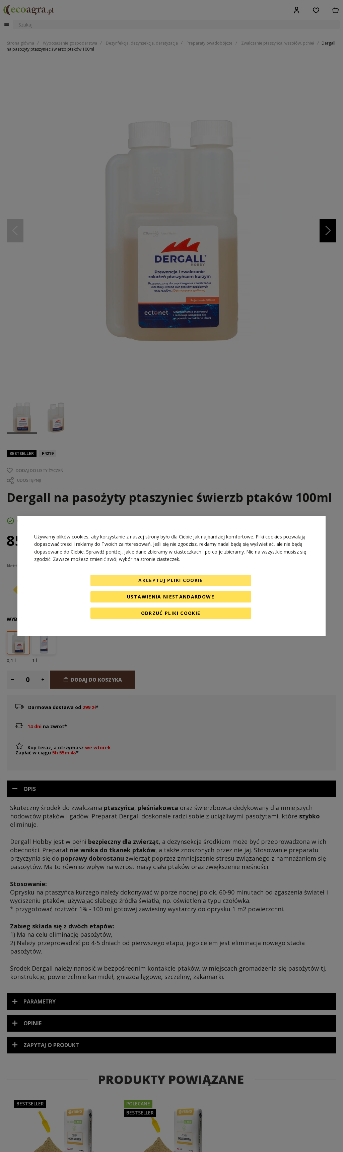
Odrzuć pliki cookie (171, 613)
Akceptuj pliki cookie (170, 580)
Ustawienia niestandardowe (170, 596)
